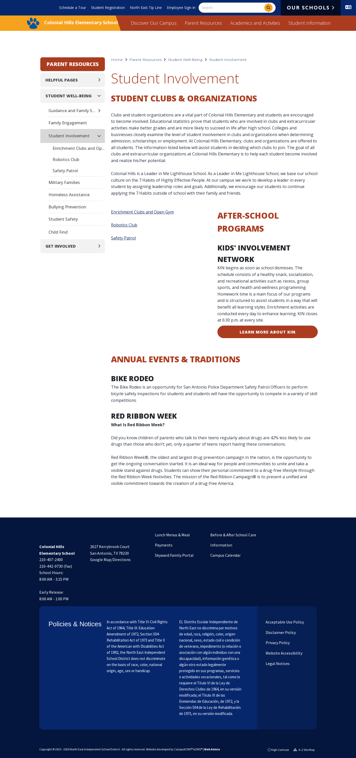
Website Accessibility (283, 653)
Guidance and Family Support (72, 110)
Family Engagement (67, 123)
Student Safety (63, 219)
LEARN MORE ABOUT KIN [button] (268, 332)
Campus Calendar (225, 555)
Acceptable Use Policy (284, 621)
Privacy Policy (277, 642)
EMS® (198, 749)
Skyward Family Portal (174, 555)
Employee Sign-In (181, 7)
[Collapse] (100, 95)
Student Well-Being (185, 59)
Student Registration (108, 7)
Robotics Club (124, 225)
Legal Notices (277, 663)
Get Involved (60, 246)
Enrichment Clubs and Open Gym (142, 212)
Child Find (58, 232)
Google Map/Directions (110, 559)
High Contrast (280, 750)
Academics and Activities (255, 23)
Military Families (64, 182)
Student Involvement (228, 59)
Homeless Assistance (69, 194)
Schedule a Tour (72, 7)
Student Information (309, 23)
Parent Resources (203, 23)
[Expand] (100, 80)
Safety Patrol (123, 238)
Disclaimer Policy (280, 632)
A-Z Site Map (304, 750)
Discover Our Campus (154, 23)
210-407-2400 (51, 559)
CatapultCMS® (183, 749)
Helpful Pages (61, 80)
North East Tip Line (146, 7)
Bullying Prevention (67, 207)
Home (117, 59)
